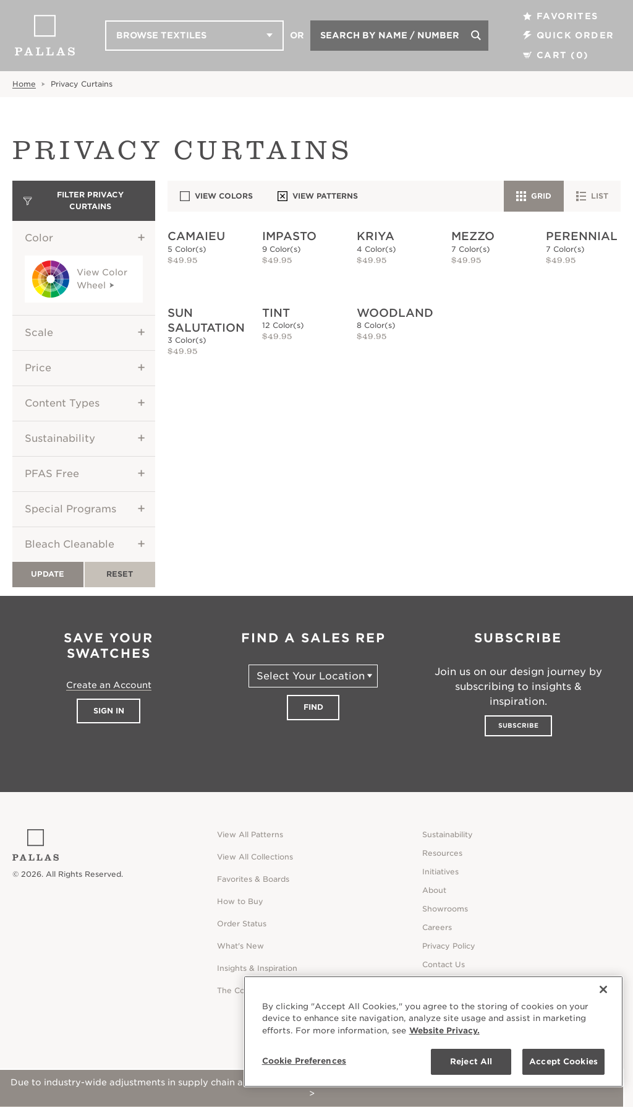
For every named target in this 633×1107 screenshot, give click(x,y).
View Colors (216, 196)
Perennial (582, 236)
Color (39, 238)
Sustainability (60, 438)
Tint (276, 312)
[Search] (476, 35)
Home (24, 83)
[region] (433, 1031)
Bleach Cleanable (69, 544)
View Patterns (318, 196)
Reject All (471, 1061)
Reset (119, 574)
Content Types (62, 403)
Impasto (289, 236)
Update (47, 574)
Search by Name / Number (389, 35)
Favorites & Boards (253, 879)
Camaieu (196, 236)
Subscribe (518, 725)
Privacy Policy (448, 945)
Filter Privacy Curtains (73, 200)
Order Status (241, 923)
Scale (39, 332)
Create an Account (108, 685)
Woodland (395, 312)
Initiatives (440, 871)
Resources (442, 853)
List (592, 196)
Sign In (108, 710)
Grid (533, 196)
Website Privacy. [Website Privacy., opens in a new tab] (444, 1030)
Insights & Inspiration (257, 968)
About (434, 890)
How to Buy (240, 901)
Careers (437, 927)
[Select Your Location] (313, 676)
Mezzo (473, 236)
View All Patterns (250, 834)
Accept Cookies (563, 1061)
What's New (240, 945)
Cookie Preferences (304, 1061)
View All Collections (255, 856)
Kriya (375, 236)
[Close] (603, 989)
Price (38, 368)
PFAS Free (52, 474)
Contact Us (443, 964)
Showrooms (445, 908)
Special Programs (70, 509)
